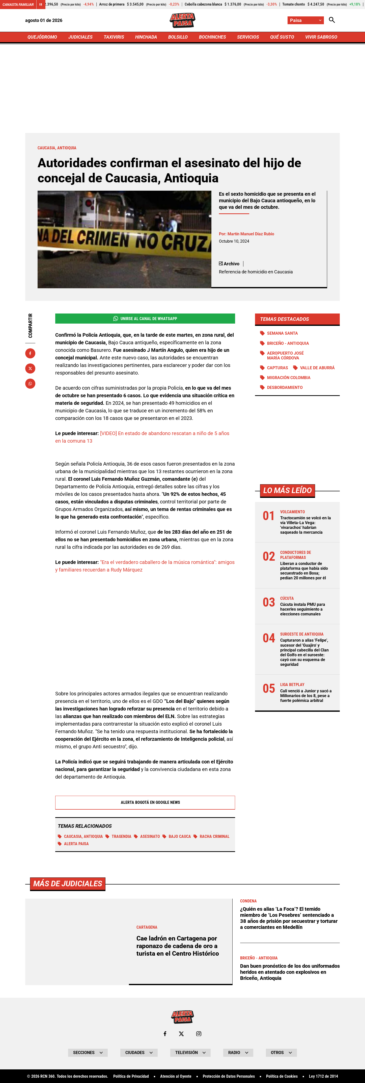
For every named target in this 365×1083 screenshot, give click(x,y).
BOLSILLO (178, 37)
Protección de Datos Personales (229, 1076)
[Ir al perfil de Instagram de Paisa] (198, 1033)
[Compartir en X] (30, 368)
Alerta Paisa (73, 843)
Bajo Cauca (176, 836)
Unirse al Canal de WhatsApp (145, 318)
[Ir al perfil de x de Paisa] (181, 1033)
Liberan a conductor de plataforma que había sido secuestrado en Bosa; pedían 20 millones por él (304, 571)
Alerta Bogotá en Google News (145, 803)
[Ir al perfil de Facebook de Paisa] (165, 1033)
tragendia (118, 836)
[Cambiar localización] (306, 20)
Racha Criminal (211, 836)
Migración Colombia (289, 377)
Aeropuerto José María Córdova (285, 355)
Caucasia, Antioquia (80, 836)
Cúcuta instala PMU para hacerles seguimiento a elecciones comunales (302, 609)
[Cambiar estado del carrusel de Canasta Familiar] (40, 4)
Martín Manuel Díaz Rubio (251, 234)
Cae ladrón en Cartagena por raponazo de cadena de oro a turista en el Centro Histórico (177, 946)
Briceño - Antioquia (288, 343)
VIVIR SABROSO (321, 37)
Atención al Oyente (175, 1076)
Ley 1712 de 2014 (323, 1076)
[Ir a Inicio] (182, 20)
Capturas (277, 367)
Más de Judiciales (67, 883)
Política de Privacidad (131, 1076)
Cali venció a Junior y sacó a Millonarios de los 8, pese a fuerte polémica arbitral (306, 696)
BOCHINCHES (212, 37)
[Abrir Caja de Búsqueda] (332, 20)
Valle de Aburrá (317, 367)
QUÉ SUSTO (282, 37)
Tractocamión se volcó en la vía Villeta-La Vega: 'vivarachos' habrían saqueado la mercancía (305, 525)
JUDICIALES (80, 37)
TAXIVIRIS (114, 37)
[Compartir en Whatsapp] (30, 384)
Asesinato (147, 836)
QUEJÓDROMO (42, 37)
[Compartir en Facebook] (30, 353)
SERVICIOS (248, 37)
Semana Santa (282, 333)
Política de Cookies (282, 1076)
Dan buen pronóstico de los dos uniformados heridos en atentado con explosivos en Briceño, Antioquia (290, 972)
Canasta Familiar (18, 5)
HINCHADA (146, 37)
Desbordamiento (285, 387)
